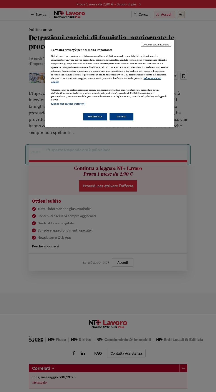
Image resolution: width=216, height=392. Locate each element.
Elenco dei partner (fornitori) (68, 103)
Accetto (121, 116)
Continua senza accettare (156, 44)
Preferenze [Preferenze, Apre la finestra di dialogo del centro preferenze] (95, 116)
